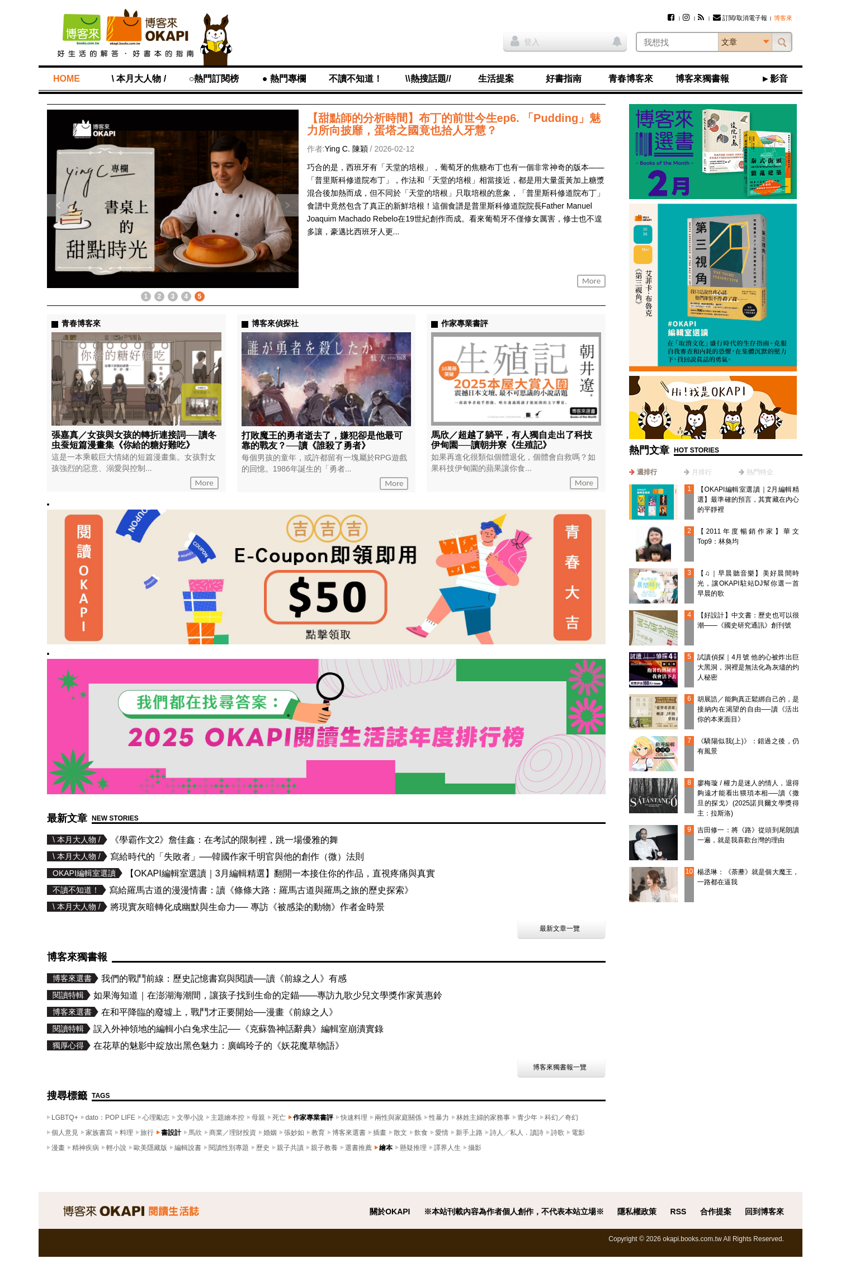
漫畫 (58, 1148)
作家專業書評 (313, 1117)
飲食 (421, 1133)
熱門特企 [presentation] (759, 472)
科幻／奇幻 (561, 1117)
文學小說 (190, 1117)
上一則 (58, 205)
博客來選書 (349, 1133)
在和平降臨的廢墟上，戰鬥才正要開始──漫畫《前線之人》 (219, 1012)
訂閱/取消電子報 (740, 18)
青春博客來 (630, 78)
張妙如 (294, 1133)
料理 (126, 1133)
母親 (258, 1117)
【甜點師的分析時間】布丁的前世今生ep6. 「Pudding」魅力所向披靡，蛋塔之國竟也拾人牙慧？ (454, 124)
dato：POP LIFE (110, 1117)
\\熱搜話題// (428, 78)
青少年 (527, 1117)
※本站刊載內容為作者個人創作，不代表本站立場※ (514, 1211)
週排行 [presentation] (647, 472)
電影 (578, 1133)
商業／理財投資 (232, 1133)
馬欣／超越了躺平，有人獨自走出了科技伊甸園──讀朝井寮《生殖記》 (511, 440)
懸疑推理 (413, 1148)
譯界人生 (447, 1148)
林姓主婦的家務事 (483, 1117)
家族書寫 (99, 1133)
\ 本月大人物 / (138, 78)
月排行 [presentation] (702, 472)
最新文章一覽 (560, 928)
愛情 (441, 1133)
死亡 (279, 1117)
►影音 (774, 78)
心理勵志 (156, 1117)
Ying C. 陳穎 (345, 148)
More (591, 281)
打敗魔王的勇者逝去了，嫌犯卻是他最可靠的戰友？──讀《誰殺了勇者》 (322, 440)
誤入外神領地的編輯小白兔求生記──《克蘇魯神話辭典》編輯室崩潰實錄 (238, 1029)
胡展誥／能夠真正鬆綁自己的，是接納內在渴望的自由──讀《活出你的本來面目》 (748, 709)
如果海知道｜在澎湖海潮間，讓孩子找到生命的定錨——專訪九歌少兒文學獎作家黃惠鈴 (267, 995)
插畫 (379, 1133)
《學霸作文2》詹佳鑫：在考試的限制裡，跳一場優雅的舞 (224, 840)
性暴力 (439, 1117)
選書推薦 (358, 1148)
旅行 (147, 1133)
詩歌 (557, 1133)
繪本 (386, 1148)
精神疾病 (85, 1148)
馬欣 (195, 1133)
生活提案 (496, 78)
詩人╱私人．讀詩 (517, 1133)
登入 (525, 41)
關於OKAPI (390, 1211)
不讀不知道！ (355, 78)
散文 (400, 1133)
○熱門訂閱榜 (214, 78)
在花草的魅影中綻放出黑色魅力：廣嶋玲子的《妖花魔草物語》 (218, 1045)
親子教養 (324, 1148)
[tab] (643, 472)
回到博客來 (764, 1211)
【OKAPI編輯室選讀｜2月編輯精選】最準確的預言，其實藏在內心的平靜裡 (748, 499)
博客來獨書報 (702, 78)
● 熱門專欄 (284, 78)
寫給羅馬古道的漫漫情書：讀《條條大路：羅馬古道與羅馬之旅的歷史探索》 (261, 890)
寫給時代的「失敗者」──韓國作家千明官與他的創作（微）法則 (237, 856)
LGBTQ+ (64, 1117)
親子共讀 (290, 1148)
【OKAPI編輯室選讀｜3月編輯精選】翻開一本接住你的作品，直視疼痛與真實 (280, 873)
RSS (678, 1211)
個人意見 (64, 1133)
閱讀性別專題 (229, 1148)
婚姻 (270, 1133)
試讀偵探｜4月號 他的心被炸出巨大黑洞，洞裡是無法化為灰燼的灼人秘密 (748, 667)
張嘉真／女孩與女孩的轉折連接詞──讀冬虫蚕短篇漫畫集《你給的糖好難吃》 (133, 440)
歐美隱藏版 (150, 1148)
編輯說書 (187, 1148)
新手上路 (469, 1133)
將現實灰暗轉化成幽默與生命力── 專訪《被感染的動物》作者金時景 (247, 907)
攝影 (474, 1148)
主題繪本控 (227, 1117)
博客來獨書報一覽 (560, 1067)
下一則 (287, 205)
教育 (318, 1133)
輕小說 (116, 1148)
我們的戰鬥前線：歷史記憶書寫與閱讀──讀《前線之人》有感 (224, 978)
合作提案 (715, 1211)
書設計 (171, 1133)
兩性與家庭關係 (398, 1117)
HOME (66, 78)
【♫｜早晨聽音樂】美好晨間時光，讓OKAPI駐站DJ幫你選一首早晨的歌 (748, 583)
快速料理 (354, 1117)
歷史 (263, 1148)
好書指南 (564, 78)
